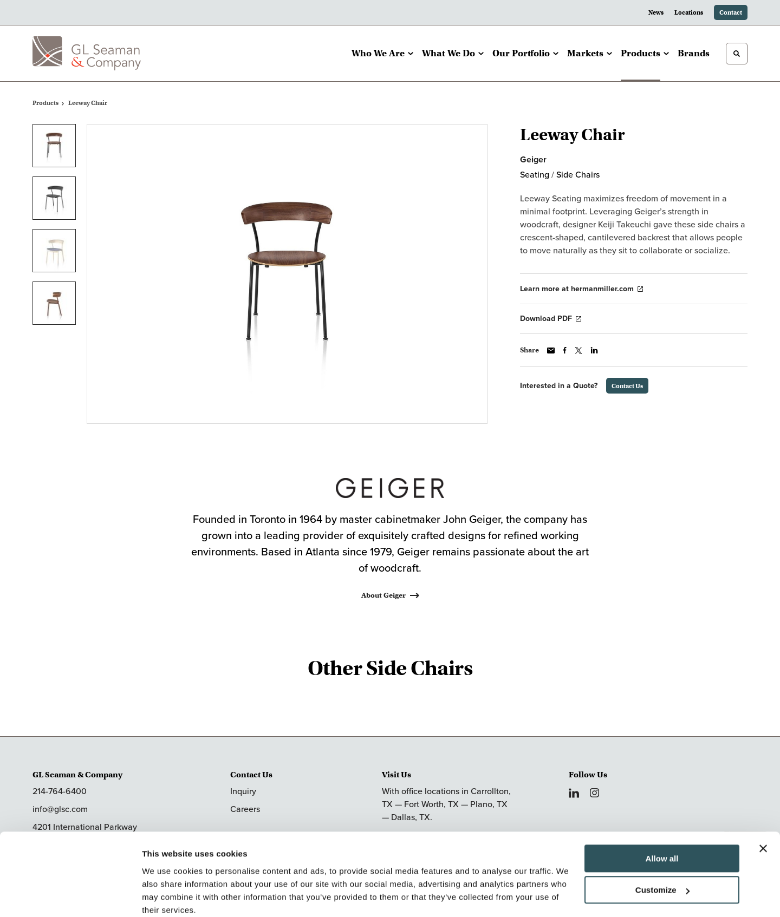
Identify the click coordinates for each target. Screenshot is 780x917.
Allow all (662, 814)
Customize (662, 845)
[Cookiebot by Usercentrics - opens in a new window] (70, 896)
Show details (167, 895)
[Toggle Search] (737, 53)
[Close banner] (763, 804)
